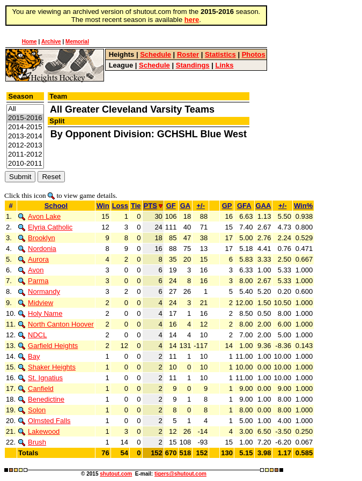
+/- (200, 206)
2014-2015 (25, 127)
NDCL (32, 335)
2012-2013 (25, 145)
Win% (303, 206)
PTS (153, 206)
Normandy (39, 291)
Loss (120, 206)
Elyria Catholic (45, 227)
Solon (32, 410)
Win (103, 206)
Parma (33, 281)
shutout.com (116, 474)
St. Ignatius (40, 378)
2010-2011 (25, 163)
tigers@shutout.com (180, 474)
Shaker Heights (47, 367)
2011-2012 (25, 154)
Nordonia (37, 249)
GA (185, 206)
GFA (244, 206)
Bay (29, 356)
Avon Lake (39, 216)
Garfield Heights (48, 346)
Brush (32, 442)
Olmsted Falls (44, 421)
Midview (35, 303)
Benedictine (41, 399)
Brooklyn (36, 238)
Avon (30, 270)
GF (171, 206)
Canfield (36, 388)
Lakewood (39, 431)
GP (227, 206)
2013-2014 (25, 136)
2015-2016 (25, 118)
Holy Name (40, 313)
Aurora (33, 259)
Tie (136, 206)
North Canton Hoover (56, 324)
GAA (263, 206)
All (25, 109)
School (56, 206)
